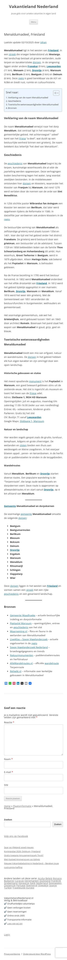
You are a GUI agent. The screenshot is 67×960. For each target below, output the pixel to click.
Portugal (21, 885)
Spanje (53, 885)
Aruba (41, 878)
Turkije (8, 887)
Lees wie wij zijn (15, 923)
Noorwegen (55, 883)
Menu (33, 22)
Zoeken (8, 819)
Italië (32, 883)
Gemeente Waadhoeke (22, 615)
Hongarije (23, 883)
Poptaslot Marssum (21, 623)
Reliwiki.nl (15, 671)
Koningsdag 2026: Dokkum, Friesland (22, 851)
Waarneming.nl (18, 631)
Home (7, 806)
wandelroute (52, 663)
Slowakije (43, 885)
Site (6, 784)
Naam (8, 759)
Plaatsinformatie (22, 806)
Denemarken (32, 880)
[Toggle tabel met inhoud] (54, 93)
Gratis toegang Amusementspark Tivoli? (23, 855)
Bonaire (57, 878)
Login (7, 934)
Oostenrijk (10, 885)
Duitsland (45, 880)
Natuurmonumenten (21, 655)
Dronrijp (37, 70)
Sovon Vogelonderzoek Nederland (29, 647)
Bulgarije (9, 880)
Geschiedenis (14, 101)
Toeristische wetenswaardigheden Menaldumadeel (33, 104)
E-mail (8, 772)
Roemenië (31, 885)
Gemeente (10, 506)
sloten (23, 445)
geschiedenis (15, 163)
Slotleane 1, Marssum (32, 421)
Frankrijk (56, 880)
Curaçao (19, 880)
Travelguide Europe (23, 887)
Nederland (42, 883)
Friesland (53, 50)
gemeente (26, 514)
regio (21, 78)
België (48, 878)
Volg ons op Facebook (16, 836)
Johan (43, 42)
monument (35, 381)
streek (12, 54)
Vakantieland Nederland (33, 6)
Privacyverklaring (12, 954)
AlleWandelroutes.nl (21, 663)
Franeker (33, 66)
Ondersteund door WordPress (37, 954)
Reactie (9, 722)
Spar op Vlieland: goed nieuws (19, 847)
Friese (22, 138)
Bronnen (12, 108)
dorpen (37, 62)
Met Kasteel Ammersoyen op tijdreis (22, 859)
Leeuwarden (54, 66)
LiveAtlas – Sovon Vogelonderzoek (28, 639)
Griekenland (11, 883)
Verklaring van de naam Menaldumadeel (28, 97)
